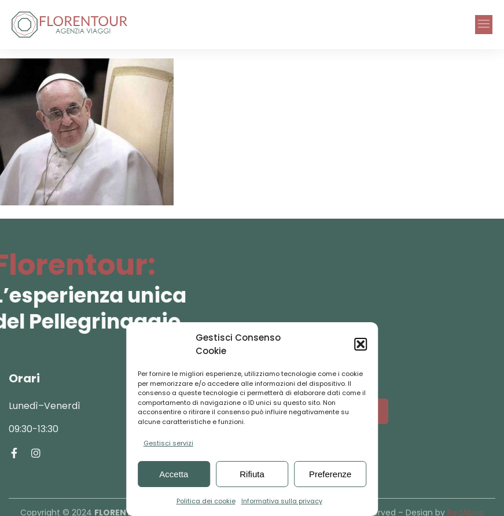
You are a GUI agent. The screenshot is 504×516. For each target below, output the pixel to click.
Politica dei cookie (206, 501)
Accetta (173, 474)
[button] (360, 344)
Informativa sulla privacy (281, 501)
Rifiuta (252, 474)
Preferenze (330, 474)
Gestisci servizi (168, 443)
